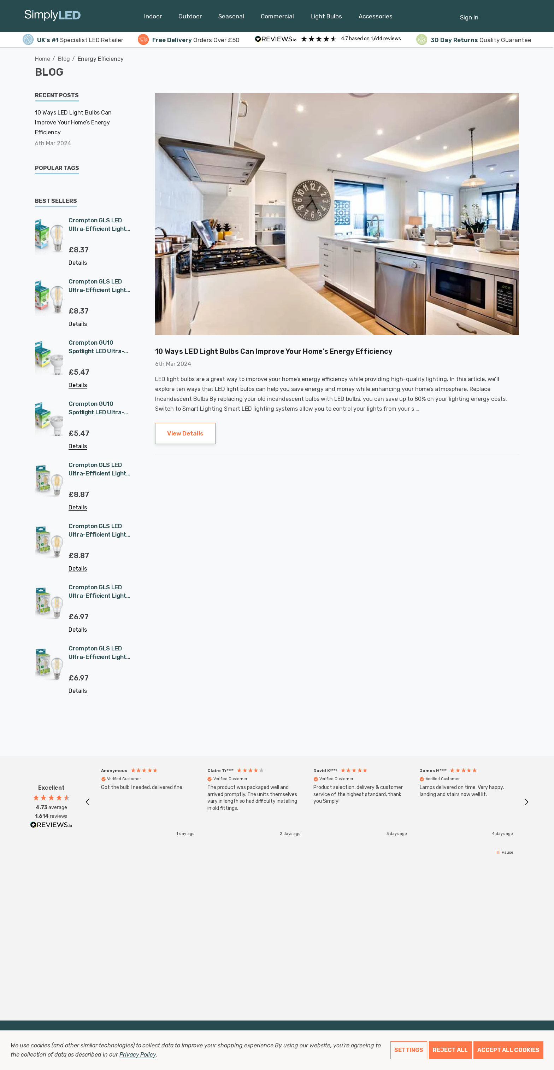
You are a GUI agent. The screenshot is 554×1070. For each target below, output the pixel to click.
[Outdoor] (190, 18)
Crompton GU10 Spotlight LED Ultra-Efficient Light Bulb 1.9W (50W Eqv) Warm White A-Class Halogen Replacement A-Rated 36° (99, 408)
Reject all (450, 1050)
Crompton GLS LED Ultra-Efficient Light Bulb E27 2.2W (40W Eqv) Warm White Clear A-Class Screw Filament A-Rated (97, 592)
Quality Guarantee (473, 39)
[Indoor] (153, 18)
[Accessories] (376, 18)
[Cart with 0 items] (508, 13)
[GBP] (526, 16)
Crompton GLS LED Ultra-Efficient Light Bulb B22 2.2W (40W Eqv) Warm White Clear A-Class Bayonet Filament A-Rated (97, 653)
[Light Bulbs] (326, 18)
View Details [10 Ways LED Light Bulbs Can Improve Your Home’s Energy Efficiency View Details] (185, 433)
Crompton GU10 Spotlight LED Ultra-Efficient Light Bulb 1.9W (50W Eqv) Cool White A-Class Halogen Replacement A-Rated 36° (99, 347)
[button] (87, 802)
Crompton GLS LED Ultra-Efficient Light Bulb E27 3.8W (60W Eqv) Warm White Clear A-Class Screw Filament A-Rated (97, 469)
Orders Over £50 (189, 39)
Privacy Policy (137, 1054)
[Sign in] (469, 13)
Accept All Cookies (508, 1050)
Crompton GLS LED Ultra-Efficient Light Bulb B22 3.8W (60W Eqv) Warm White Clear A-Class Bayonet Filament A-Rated (97, 530)
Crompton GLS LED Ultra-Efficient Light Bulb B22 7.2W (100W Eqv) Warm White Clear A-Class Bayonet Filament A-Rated (97, 286)
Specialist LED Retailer (73, 39)
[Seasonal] (231, 18)
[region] (307, 802)
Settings (408, 1050)
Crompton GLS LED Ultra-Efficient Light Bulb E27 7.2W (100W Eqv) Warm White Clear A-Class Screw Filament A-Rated (97, 225)
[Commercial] (277, 18)
